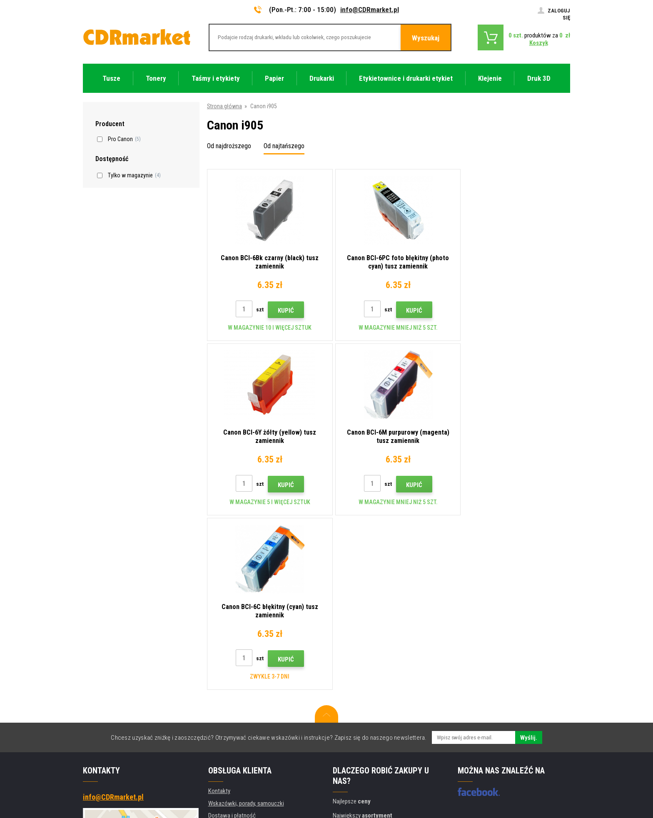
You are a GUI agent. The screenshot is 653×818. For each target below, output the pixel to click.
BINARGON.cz (554, 779)
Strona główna (224, 106)
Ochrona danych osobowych (242, 702)
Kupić (282, 310)
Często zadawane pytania (239, 665)
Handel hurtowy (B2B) (234, 653)
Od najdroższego (229, 146)
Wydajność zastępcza (234, 739)
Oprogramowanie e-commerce (501, 779)
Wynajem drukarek (230, 727)
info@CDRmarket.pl (369, 9)
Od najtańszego (284, 146)
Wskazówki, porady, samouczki (246, 629)
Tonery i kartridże (382, 807)
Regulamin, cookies (231, 690)
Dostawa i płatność (232, 641)
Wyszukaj (425, 38)
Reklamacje (222, 678)
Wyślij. (528, 563)
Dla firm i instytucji (230, 715)
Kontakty (219, 616)
